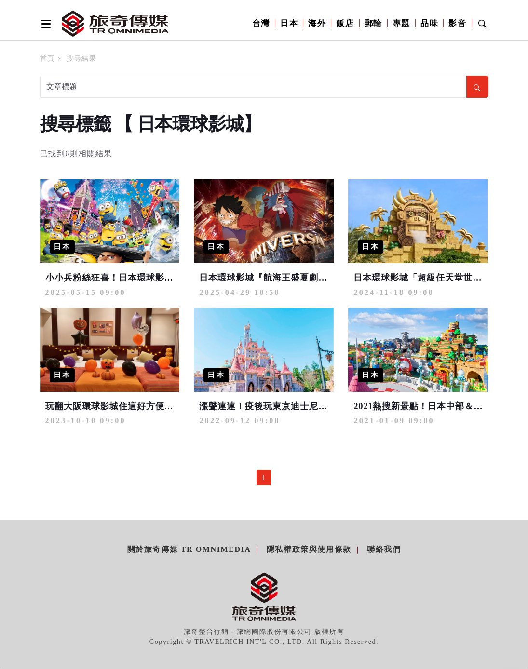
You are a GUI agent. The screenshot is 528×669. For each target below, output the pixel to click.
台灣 (261, 23)
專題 (401, 23)
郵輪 (373, 23)
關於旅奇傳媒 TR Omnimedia (189, 549)
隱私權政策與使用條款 (309, 549)
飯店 (345, 23)
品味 (429, 23)
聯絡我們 (384, 549)
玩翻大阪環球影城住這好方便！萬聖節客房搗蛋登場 (150, 406)
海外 (317, 23)
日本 (289, 23)
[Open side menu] (44, 23)
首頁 (47, 58)
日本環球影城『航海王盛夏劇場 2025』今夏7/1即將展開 (312, 277)
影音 (457, 23)
